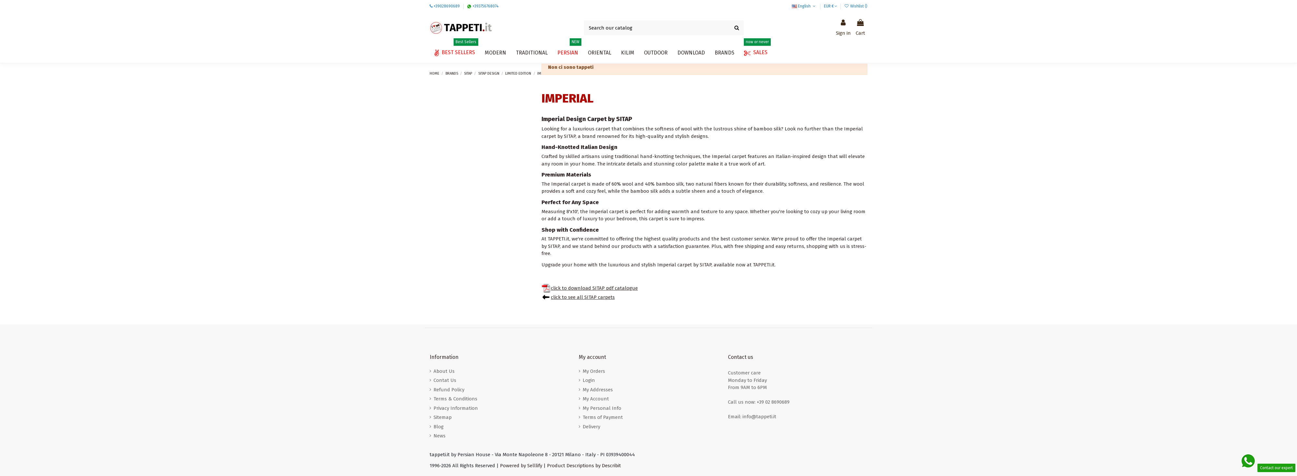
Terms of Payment (603, 417)
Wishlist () (855, 6)
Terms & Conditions (455, 399)
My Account (596, 399)
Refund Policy (449, 390)
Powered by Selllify (521, 466)
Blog (439, 427)
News (440, 436)
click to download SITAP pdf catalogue (594, 288)
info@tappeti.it (759, 417)
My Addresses (598, 390)
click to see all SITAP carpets (583, 297)
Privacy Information (456, 408)
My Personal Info (602, 408)
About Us (444, 371)
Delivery (591, 427)
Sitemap (443, 417)
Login (589, 380)
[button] (691, 53)
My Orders (594, 371)
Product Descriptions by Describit (584, 466)
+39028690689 (447, 6)
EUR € (830, 6)
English (804, 6)
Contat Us (445, 380)
